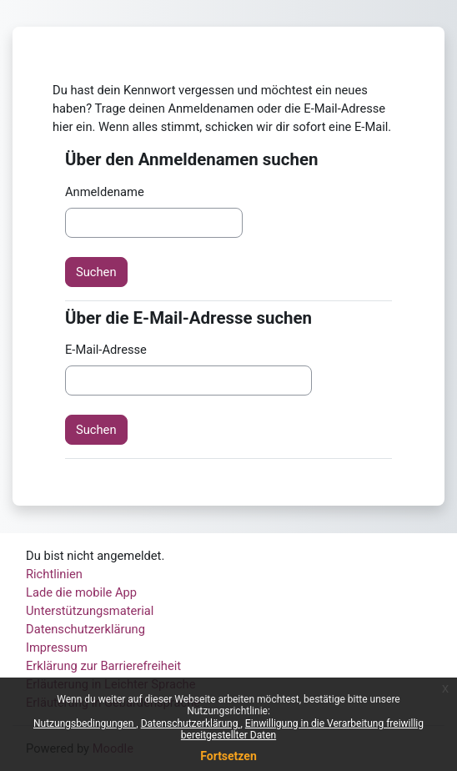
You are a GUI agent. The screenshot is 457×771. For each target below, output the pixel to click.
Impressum (57, 647)
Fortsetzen (228, 756)
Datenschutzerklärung (191, 723)
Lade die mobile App (81, 592)
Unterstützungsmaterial (89, 610)
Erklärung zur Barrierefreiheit (103, 665)
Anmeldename (104, 191)
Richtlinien (54, 574)
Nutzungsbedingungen (84, 723)
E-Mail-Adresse (106, 349)
